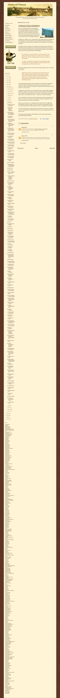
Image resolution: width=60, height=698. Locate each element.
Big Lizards (6, 443)
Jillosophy (6, 545)
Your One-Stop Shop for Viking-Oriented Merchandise (11, 332)
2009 (7, 82)
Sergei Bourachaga (8, 35)
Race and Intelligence (9, 364)
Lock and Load (7, 561)
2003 (7, 419)
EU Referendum (7, 489)
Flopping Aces (7, 498)
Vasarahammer (7, 673)
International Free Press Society (9, 539)
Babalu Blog (7, 438)
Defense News (7, 476)
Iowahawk (6, 540)
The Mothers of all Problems (10, 224)
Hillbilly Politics (7, 524)
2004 (7, 417)
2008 (7, 84)
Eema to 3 (23, 135)
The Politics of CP (23, 42)
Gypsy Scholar (7, 518)
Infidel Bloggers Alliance (8, 535)
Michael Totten (7, 664)
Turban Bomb (7, 667)
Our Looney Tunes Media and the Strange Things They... (10, 256)
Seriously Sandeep (7, 640)
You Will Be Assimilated (9, 250)
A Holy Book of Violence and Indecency (10, 233)
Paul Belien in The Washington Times (10, 183)
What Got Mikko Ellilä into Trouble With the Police (11, 360)
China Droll (6, 461)
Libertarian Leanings (8, 556)
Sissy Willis (6, 681)
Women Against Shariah (8, 686)
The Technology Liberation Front (9, 656)
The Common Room (8, 467)
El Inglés (6, 26)
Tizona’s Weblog (7, 662)
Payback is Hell (10, 168)
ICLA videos (7, 533)
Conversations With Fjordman (10, 383)
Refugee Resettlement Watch (9, 624)
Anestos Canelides (8, 37)
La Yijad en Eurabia (8, 689)
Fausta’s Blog (7, 494)
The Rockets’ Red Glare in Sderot (10, 265)
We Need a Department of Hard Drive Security (10, 345)
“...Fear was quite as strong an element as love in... (11, 120)
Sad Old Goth (7, 635)
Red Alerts (6, 622)
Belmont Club (7, 441)
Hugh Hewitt (7, 523)
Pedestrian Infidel (7, 598)
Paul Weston (7, 25)
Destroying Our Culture (10, 160)
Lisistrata (6, 559)
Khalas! (6, 549)
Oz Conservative (7, 596)
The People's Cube (7, 599)
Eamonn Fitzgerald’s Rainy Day (9, 495)
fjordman (6, 497)
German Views (7, 510)
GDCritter (6, 507)
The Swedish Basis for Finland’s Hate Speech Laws (11, 321)
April (9, 405)
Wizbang (6, 685)
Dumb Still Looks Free (8, 484)
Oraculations (7, 594)
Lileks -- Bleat (7, 558)
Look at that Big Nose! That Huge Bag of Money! (10, 113)
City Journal (7, 464)
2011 (7, 78)
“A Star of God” (10, 230)
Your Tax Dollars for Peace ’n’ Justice (11, 325)
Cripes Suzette (7, 473)
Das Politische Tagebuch (8, 611)
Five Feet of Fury (7, 496)
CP (18, 83)
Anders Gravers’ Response (10, 315)
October (9, 91)
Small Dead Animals (8, 643)
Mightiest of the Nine (8, 572)
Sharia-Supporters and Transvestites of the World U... (10, 165)
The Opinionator (7, 593)
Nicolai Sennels (8, 33)
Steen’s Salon (9, 102)
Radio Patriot (7, 619)
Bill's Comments (7, 444)
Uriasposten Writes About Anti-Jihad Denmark (10, 299)
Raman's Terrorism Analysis (9, 620)
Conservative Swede (8, 468)
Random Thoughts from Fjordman (10, 195)
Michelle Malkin (7, 564)
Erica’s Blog (7, 487)
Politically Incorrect (8, 609)
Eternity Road (7, 488)
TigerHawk (6, 661)
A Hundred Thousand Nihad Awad (10, 306)
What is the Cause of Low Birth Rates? (11, 142)
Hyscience (6, 532)
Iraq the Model (7, 541)
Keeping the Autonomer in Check (10, 278)
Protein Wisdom (7, 615)
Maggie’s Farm (7, 563)
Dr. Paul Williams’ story (25, 29)
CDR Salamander (7, 459)
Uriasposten (6, 671)
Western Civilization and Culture (9, 680)
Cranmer (6, 471)
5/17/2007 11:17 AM (25, 131)
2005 (7, 415)
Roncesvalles (7, 630)
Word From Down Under (10, 388)
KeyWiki (6, 548)
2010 (7, 80)
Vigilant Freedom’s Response (10, 303)
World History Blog (8, 687)
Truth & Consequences (8, 665)
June (8, 99)
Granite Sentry (7, 514)
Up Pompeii (6, 669)
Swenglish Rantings (8, 654)
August (9, 95)
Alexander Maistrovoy (9, 42)
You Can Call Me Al (10, 162)
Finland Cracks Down (10, 394)
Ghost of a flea (7, 512)
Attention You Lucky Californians (11, 105)
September (9, 93)
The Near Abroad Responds (10, 148)
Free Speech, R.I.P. (10, 385)
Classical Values (7, 465)
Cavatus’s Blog (7, 458)
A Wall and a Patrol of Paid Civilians (10, 154)
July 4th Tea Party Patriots (8, 547)
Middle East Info (7, 571)
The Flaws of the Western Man (10, 207)
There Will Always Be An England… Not (11, 371)
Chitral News (7, 462)
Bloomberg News (7, 446)
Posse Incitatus (7, 612)
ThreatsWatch (7, 659)
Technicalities (7, 655)
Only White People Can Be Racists (10, 157)
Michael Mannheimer (9, 38)
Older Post (52, 148)
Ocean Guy (6, 586)
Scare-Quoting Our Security (10, 192)
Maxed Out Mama (7, 568)
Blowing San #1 (7, 447)
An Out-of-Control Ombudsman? (10, 312)
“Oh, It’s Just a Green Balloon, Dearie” (10, 399)
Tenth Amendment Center (8, 658)
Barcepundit (7, 439)
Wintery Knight (7, 684)
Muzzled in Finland (10, 396)
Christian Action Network (26, 83)
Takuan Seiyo (7, 28)
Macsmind (6, 562)
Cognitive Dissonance (9, 272)
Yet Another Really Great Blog (9, 688)
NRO (6, 583)
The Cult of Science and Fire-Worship (10, 241)
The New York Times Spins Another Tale (11, 172)
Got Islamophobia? (10, 380)
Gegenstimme (7, 508)
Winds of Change (7, 682)
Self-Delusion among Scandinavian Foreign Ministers (11, 212)
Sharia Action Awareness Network (10, 641)
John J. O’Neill (7, 30)
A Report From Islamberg (29, 25)
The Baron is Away (10, 180)
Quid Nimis (6, 618)
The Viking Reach (10, 287)
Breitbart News (7, 451)
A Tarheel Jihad (10, 228)
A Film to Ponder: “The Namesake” (10, 139)
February (9, 409)
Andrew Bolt (7, 449)
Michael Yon (7, 690)
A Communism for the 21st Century (10, 290)
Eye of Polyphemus (8, 493)
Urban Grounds (7, 670)
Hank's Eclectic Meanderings (9, 519)
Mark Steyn (6, 648)
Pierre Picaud (7, 40)
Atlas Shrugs (7, 436)
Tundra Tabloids (7, 666)
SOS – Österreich (7, 647)
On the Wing (7, 588)
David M (23, 127)
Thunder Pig (7, 660)
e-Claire (6, 486)
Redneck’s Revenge (8, 623)
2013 (7, 75)
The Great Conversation (10, 244)
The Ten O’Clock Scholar (8, 657)
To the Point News (7, 663)
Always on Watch (7, 428)
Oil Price (6, 587)
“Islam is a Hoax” (10, 259)
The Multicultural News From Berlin (10, 377)
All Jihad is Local (10, 238)
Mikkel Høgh (7, 526)
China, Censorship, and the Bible (10, 219)
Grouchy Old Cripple (8, 517)
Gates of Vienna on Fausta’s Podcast (10, 145)
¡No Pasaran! (7, 581)
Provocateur (6, 616)
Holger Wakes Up (10, 252)
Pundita (6, 617)
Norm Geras (7, 509)
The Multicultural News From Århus (10, 367)
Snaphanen (6, 645)
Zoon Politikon (7, 693)
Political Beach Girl (8, 607)
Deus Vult (6, 477)
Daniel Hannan (7, 520)
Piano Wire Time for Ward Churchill (10, 134)
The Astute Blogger (8, 435)
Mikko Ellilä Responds (9, 328)
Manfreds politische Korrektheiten (10, 565)
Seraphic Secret (7, 639)
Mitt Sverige (7, 575)
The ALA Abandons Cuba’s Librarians (11, 296)
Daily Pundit (7, 475)
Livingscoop (7, 560)
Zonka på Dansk (7, 692)
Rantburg (6, 621)
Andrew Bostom (7, 450)
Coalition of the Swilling (8, 466)
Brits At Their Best (7, 452)
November (9, 89)
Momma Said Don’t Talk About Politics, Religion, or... (11, 337)
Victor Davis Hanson (8, 521)
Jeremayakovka (7, 543)
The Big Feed (7, 442)
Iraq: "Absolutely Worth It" (10, 137)
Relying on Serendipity (9, 310)
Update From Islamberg (9, 216)
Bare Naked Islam (7, 440)
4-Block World (7, 426)
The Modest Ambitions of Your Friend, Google (10, 188)
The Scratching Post (8, 638)
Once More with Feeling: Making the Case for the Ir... (10, 130)
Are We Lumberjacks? (8, 434)
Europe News (7, 492)
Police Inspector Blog (8, 605)
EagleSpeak (6, 485)
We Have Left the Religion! (10, 201)
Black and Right (7, 445)
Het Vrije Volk (7, 522)
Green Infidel (7, 515)
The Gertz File (7, 511)
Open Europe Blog (7, 592)
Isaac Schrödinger (7, 637)
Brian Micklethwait (8, 570)
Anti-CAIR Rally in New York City (10, 349)
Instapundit (6, 536)
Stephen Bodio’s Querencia (9, 448)
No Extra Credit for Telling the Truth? (11, 262)
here (39, 93)
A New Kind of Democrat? (10, 117)
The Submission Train (10, 285)
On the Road (9, 226)
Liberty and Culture (8, 557)
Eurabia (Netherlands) (8, 490)
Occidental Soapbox (8, 585)
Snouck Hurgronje (7, 646)
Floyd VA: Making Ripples (9, 499)
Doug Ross (6, 632)
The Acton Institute (7, 427)
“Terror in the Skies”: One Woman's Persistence (10, 109)
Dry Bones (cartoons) (8, 483)
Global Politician (7, 513)
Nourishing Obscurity (8, 582)
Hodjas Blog (7, 525)
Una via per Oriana (7, 668)
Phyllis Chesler (7, 460)
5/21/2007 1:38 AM (25, 140)
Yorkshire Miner (7, 691)
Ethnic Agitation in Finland (10, 374)
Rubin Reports (7, 633)
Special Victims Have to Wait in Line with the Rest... (10, 353)
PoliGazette (6, 606)
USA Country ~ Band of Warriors (9, 672)
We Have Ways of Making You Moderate (10, 274)
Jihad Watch (7, 544)
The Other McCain (7, 595)
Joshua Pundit (7, 546)
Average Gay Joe (7, 437)
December (9, 87)
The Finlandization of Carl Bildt (10, 237)
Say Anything (7, 636)
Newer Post (20, 148)
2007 (7, 86)
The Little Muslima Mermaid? (10, 210)
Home (36, 148)
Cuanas (6, 474)
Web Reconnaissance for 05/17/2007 (40, 128)
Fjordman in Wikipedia (9, 198)
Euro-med (6, 491)
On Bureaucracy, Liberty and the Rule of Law (10, 268)
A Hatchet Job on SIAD (10, 318)
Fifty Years (9, 221)
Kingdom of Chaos (7, 550)
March (9, 407)
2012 (7, 77)
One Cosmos (7, 589)
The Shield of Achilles (8, 642)
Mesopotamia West (7, 569)
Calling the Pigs (10, 169)
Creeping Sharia (7, 472)
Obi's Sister (6, 584)
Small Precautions (7, 644)
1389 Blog (6, 425)
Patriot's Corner (7, 597)
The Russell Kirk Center (8, 634)
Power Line (6, 614)
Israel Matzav (7, 542)
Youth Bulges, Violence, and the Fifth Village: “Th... (10, 125)
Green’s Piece (7, 516)
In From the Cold (7, 534)
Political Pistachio (7, 608)
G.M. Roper (6, 631)
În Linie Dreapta (7, 424)
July (8, 97)
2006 (7, 413)
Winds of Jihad (7, 683)
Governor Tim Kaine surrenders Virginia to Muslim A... (11, 177)
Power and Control (7, 613)
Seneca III (7, 31)
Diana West (6, 679)
